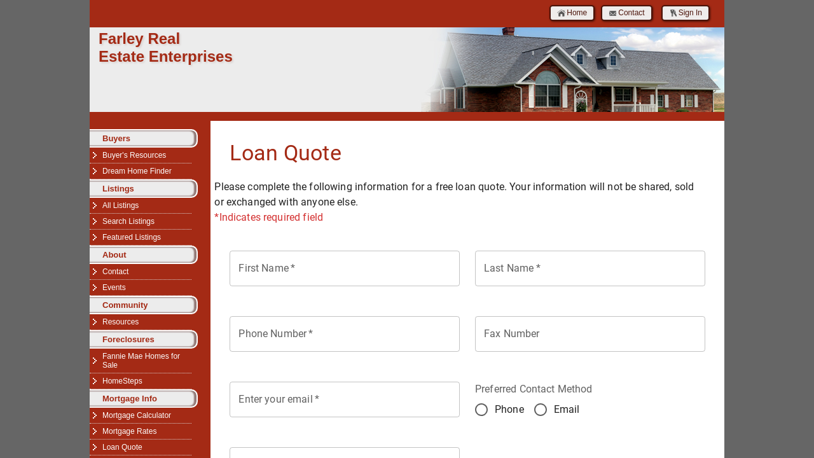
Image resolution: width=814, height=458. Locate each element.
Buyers (116, 138)
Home (572, 13)
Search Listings (128, 221)
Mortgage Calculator (136, 415)
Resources (120, 321)
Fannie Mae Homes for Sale (141, 361)
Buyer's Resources (134, 155)
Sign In (685, 13)
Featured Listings (131, 237)
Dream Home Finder (137, 171)
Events (114, 287)
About (114, 255)
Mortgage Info (129, 398)
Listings (118, 188)
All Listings (120, 205)
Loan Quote (122, 447)
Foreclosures (128, 339)
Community (125, 305)
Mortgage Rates (129, 431)
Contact (626, 13)
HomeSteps (122, 381)
